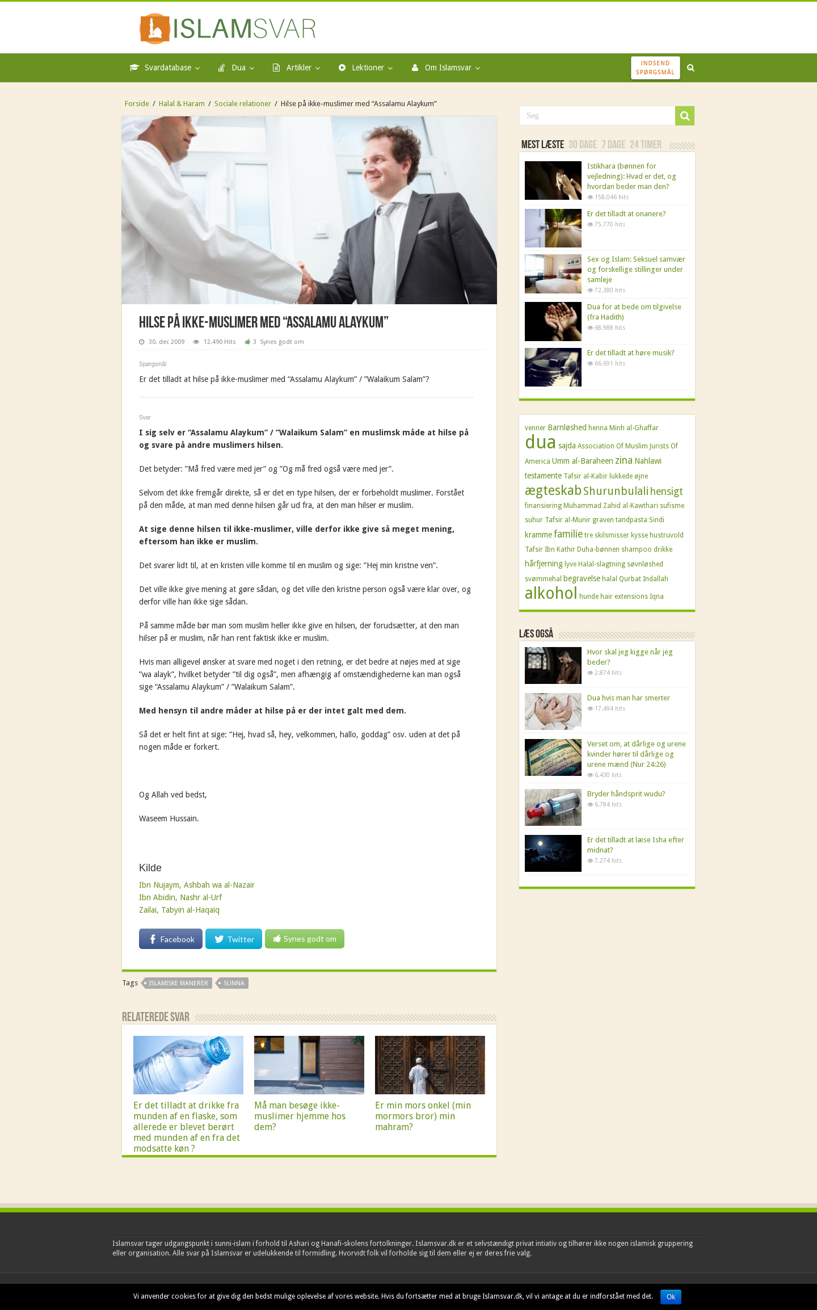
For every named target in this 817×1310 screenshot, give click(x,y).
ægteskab (553, 490)
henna (598, 428)
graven (603, 520)
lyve (570, 564)
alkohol (551, 593)
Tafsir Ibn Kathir (550, 549)
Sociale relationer (242, 103)
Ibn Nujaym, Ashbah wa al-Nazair (197, 884)
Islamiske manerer (178, 983)
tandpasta (631, 520)
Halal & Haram (182, 103)
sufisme (672, 506)
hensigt (666, 491)
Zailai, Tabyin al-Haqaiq (179, 909)
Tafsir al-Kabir (585, 476)
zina (624, 460)
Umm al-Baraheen (582, 460)
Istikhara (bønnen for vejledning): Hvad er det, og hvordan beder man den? (631, 176)
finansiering (543, 506)
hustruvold (667, 535)
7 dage (613, 145)
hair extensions (624, 597)
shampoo (636, 549)
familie (568, 534)
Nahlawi (648, 460)
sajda (567, 445)
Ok (671, 1297)
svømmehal (543, 579)
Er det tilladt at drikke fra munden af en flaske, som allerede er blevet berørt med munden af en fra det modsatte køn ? (186, 1127)
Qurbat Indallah (643, 579)
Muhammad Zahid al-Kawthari (610, 506)
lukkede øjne (628, 476)
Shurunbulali (615, 491)
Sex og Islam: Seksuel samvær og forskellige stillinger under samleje (636, 269)
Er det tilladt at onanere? (626, 213)
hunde (589, 597)
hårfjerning (544, 563)
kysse (639, 535)
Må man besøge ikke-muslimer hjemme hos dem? (300, 1116)
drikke (663, 549)
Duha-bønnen (598, 549)
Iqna (657, 597)
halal (609, 579)
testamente (543, 475)
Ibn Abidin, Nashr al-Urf (180, 897)
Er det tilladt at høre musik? (631, 353)
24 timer (646, 145)
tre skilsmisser (606, 535)
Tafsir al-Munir (568, 520)
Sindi (656, 520)
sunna (234, 983)
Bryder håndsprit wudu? (626, 794)
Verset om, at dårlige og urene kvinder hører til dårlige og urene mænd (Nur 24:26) (636, 754)
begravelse (581, 578)
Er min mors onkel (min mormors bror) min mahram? (423, 1116)
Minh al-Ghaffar (634, 428)
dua (541, 442)
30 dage (582, 145)
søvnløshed (645, 564)
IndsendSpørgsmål (655, 67)
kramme (538, 534)
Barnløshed (567, 427)
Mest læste (542, 145)
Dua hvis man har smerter (628, 698)
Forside (137, 103)
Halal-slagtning (601, 564)
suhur (534, 520)
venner (535, 428)
